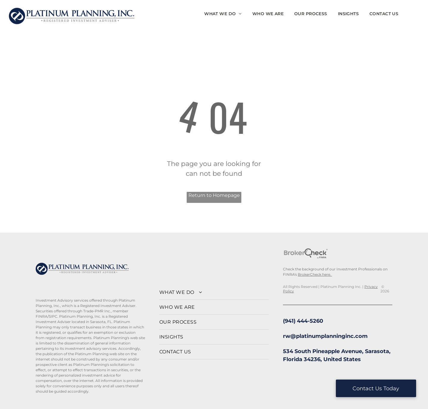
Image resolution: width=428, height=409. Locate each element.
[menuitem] (223, 13)
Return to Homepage (214, 195)
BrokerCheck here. (315, 274)
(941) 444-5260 (303, 321)
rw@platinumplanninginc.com (325, 336)
